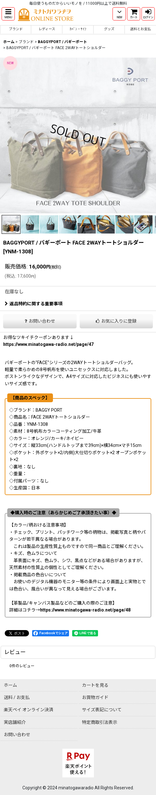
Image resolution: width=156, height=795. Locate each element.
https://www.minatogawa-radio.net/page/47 (48, 344)
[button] (8, 13)
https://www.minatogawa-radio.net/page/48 (85, 609)
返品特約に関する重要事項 (33, 303)
